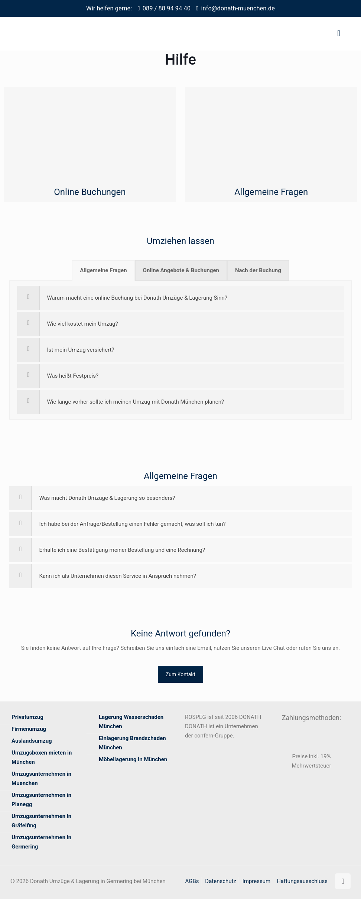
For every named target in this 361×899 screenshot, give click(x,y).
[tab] (103, 270)
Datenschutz (220, 881)
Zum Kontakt (180, 674)
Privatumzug (27, 717)
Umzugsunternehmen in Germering (41, 842)
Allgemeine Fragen (271, 192)
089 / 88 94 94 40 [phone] (167, 8)
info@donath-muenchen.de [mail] (238, 8)
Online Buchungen (90, 192)
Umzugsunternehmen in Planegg (41, 800)
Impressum (256, 881)
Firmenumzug (29, 729)
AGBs (192, 881)
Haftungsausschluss (302, 881)
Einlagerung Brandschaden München (132, 743)
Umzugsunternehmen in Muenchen (41, 778)
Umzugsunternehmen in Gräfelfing (41, 821)
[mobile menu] (338, 33)
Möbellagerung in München (133, 759)
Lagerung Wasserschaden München (131, 722)
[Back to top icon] (343, 881)
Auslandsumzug (32, 740)
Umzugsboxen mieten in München (42, 757)
